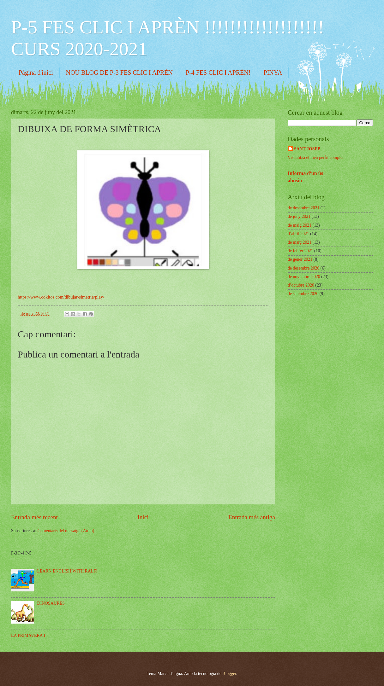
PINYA (273, 72)
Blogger (229, 673)
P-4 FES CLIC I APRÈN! (218, 72)
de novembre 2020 (304, 276)
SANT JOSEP (307, 149)
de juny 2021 (299, 216)
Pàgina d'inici (36, 72)
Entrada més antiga (251, 517)
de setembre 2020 (303, 293)
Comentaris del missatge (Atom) (66, 530)
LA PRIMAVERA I (28, 635)
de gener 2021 (300, 259)
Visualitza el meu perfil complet (316, 157)
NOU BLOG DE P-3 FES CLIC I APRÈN (119, 72)
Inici (142, 517)
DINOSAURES (51, 603)
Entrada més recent (34, 517)
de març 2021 (299, 242)
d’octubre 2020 (301, 285)
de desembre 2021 (303, 208)
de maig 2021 (299, 225)
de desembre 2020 (303, 268)
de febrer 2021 (300, 250)
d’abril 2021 (298, 233)
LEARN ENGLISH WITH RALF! (67, 571)
